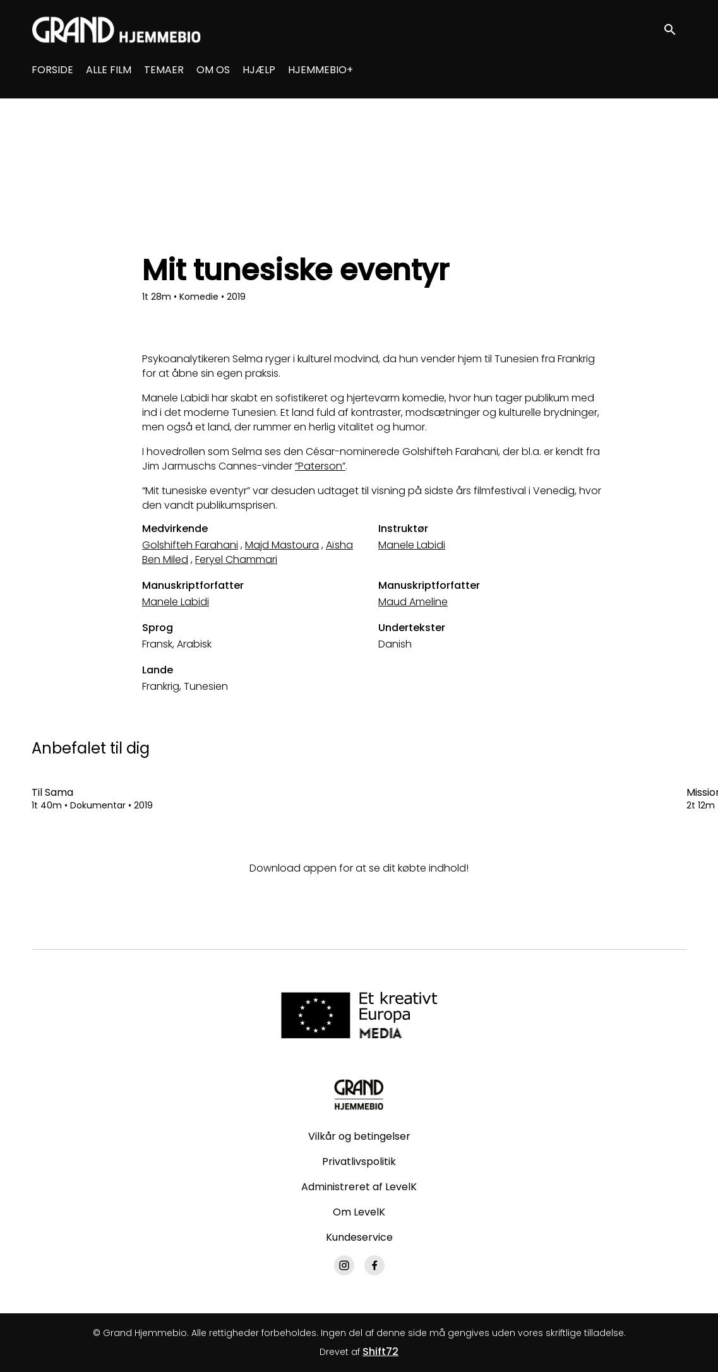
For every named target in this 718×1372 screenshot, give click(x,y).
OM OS (213, 69)
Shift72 (380, 1351)
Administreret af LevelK (359, 1187)
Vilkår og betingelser (359, 1136)
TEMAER (164, 69)
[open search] (675, 29)
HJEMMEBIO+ (320, 69)
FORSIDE (52, 69)
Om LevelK (359, 1212)
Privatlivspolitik (359, 1161)
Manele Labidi (411, 545)
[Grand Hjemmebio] (359, 1094)
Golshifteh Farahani (190, 545)
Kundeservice (359, 1237)
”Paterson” (320, 466)
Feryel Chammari (236, 559)
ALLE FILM (108, 69)
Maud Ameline (413, 601)
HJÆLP (258, 69)
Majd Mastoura (282, 545)
